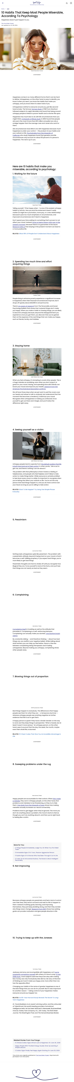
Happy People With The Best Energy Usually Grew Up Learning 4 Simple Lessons (36, 1046)
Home (2, 9)
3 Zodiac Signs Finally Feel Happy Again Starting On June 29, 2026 (37, 1050)
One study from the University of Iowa (30, 805)
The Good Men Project (7, 23)
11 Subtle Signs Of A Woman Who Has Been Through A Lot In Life (36, 855)
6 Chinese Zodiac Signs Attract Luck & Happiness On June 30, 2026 (37, 1043)
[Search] (66, 3)
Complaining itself (19, 629)
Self (8, 9)
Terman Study (37, 109)
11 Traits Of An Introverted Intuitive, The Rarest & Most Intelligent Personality (36, 859)
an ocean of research (26, 306)
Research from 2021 (39, 909)
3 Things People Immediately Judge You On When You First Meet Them (37, 848)
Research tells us (19, 227)
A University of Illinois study (31, 119)
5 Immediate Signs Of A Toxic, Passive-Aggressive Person (34, 852)
